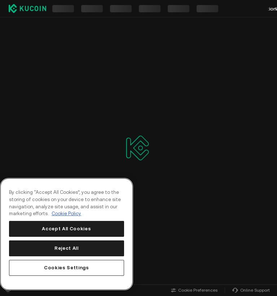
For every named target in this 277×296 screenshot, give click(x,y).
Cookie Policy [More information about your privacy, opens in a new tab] (66, 213)
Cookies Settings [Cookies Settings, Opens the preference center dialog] (66, 267)
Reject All (66, 248)
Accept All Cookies (66, 228)
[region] (66, 234)
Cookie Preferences (194, 290)
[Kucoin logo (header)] (27, 8)
